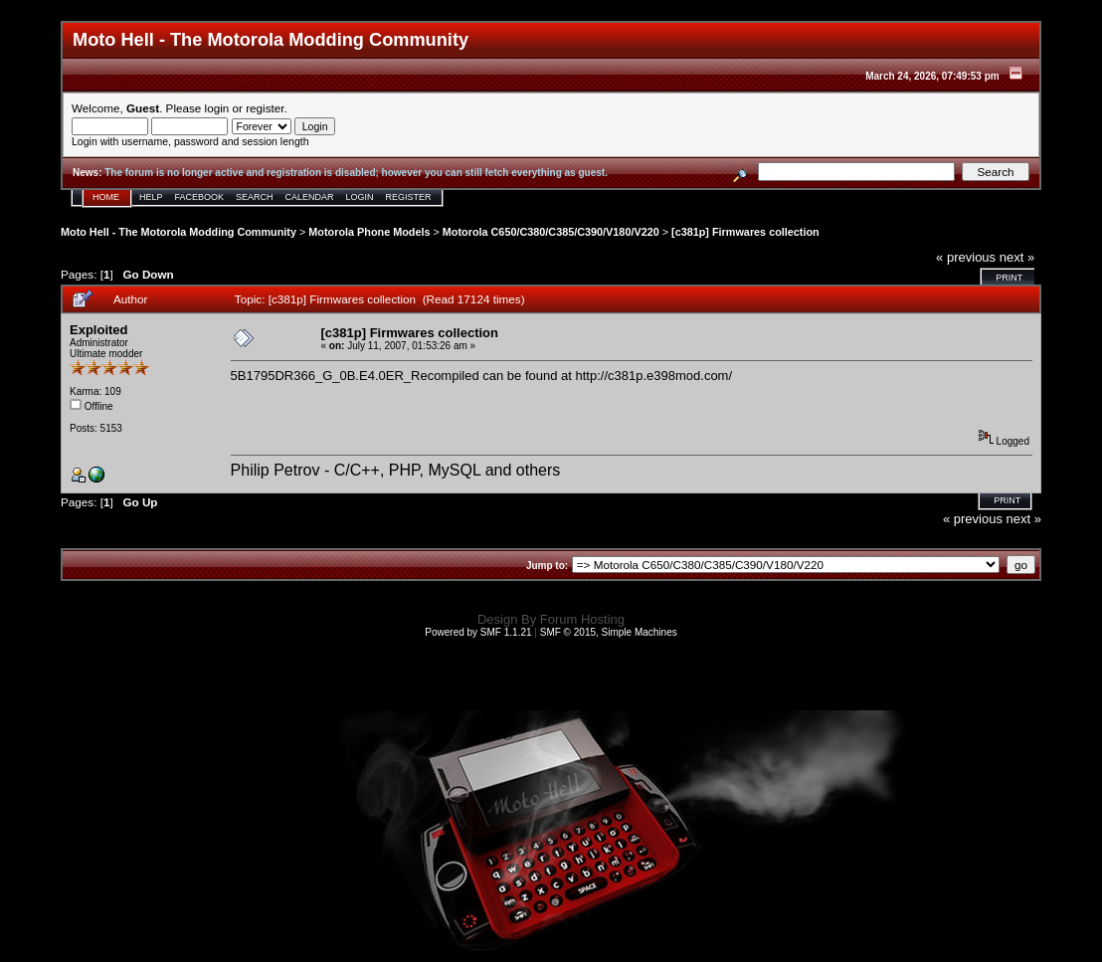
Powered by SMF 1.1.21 (478, 632)
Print (1009, 278)
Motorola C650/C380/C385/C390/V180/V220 (551, 232)
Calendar (309, 197)
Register (409, 197)
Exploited (99, 329)
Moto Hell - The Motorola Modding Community (178, 232)
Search (255, 197)
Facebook (200, 197)
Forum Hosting (582, 619)
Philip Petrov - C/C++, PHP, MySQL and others (396, 470)
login (217, 107)
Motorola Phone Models (369, 232)
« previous (966, 257)
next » (1017, 257)
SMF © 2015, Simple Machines (608, 632)
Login (360, 197)
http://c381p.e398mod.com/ (654, 375)
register (264, 107)
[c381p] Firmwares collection (745, 232)
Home (105, 197)
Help (151, 197)
